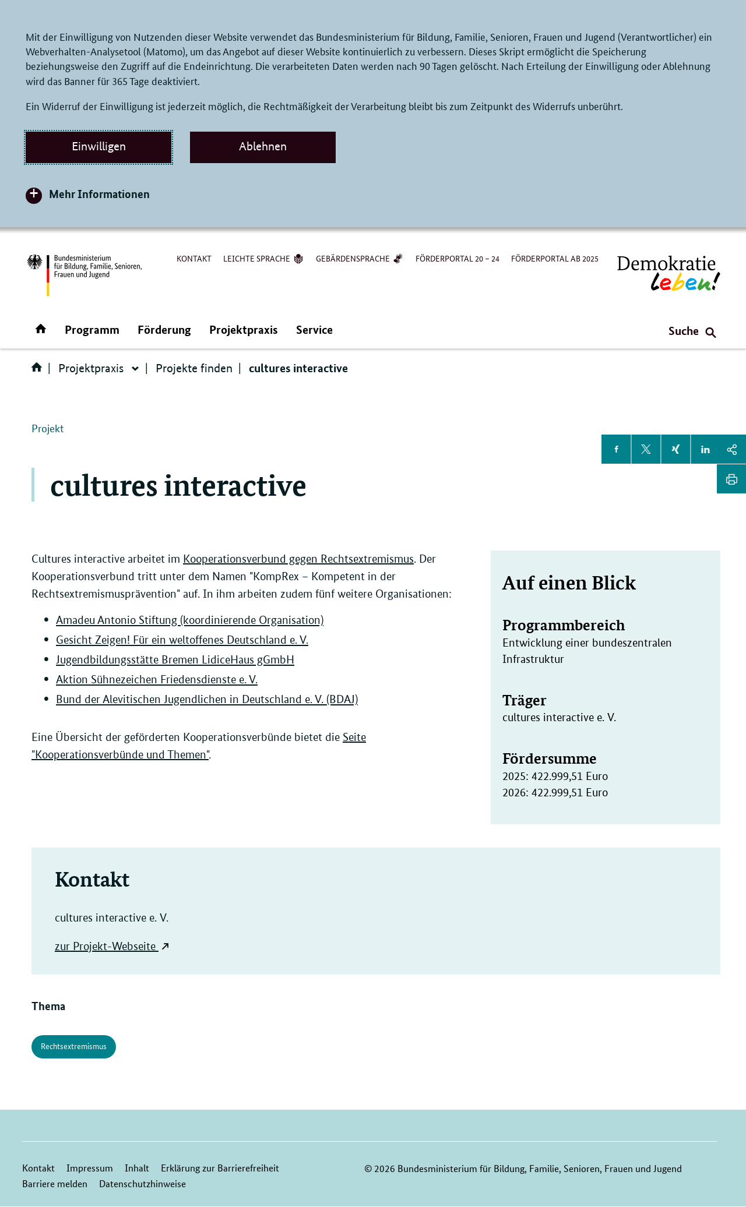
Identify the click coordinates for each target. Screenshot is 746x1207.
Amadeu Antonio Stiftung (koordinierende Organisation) (189, 620)
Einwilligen (99, 146)
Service (314, 329)
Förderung (164, 329)
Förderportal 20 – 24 (457, 258)
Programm (92, 329)
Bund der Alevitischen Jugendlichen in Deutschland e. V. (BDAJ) (207, 699)
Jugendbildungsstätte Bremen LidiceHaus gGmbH (175, 659)
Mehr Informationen (99, 193)
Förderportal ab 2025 (555, 258)
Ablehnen (263, 146)
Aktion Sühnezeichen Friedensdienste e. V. (157, 679)
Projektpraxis (243, 329)
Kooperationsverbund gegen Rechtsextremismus (298, 559)
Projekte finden (194, 368)
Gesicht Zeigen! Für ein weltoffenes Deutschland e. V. (182, 640)
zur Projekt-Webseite (105, 946)
